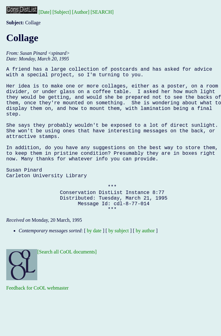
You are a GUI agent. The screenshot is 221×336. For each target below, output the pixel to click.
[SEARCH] (102, 12)
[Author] (81, 12)
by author (145, 263)
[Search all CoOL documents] (67, 284)
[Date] (45, 12)
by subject (118, 263)
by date (94, 263)
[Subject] (62, 12)
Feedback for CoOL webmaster (37, 320)
